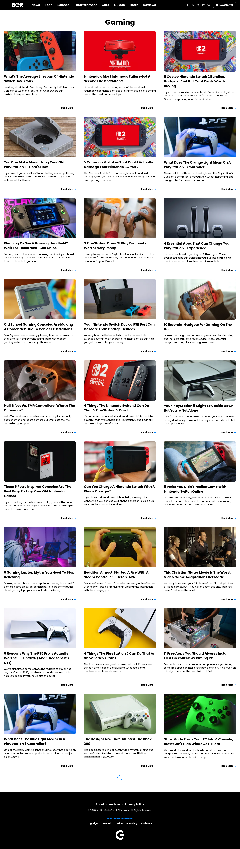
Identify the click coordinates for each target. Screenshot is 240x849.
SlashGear (146, 823)
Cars (105, 5)
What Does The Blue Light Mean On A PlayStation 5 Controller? (34, 741)
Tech (48, 5)
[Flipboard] (203, 5)
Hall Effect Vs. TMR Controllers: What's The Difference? (39, 407)
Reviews (149, 5)
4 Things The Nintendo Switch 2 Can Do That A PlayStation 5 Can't (116, 407)
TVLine (119, 823)
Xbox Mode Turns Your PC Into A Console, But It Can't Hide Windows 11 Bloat (198, 741)
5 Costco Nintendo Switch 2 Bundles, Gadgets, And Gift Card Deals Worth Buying (194, 81)
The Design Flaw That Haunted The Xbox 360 (118, 741)
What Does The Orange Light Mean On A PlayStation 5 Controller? (197, 164)
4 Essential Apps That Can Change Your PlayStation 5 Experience (197, 245)
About (100, 804)
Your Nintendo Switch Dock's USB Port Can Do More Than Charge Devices (119, 326)
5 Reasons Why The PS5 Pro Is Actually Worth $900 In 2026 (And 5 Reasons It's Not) (36, 658)
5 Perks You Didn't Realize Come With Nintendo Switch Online (195, 489)
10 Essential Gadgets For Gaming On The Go (198, 326)
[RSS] (209, 5)
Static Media (103, 810)
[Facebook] (187, 5)
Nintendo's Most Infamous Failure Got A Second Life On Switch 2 (117, 78)
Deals (134, 5)
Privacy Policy (134, 804)
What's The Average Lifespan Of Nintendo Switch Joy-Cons (39, 78)
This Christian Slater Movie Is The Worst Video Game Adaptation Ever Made (197, 574)
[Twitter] (193, 5)
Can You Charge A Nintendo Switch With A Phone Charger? (119, 488)
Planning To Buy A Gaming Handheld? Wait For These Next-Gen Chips (36, 245)
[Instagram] (198, 5)
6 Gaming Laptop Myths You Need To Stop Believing (39, 574)
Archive (114, 804)
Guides (119, 5)
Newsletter (224, 5)
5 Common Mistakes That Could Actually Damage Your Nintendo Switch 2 (118, 164)
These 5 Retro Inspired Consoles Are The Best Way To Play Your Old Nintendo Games (37, 491)
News (36, 5)
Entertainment (85, 5)
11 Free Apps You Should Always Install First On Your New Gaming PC (196, 655)
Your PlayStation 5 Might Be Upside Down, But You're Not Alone (199, 408)
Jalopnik (107, 823)
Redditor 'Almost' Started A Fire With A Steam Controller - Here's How (116, 574)
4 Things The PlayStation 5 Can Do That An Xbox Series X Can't (120, 655)
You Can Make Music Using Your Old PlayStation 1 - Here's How (34, 164)
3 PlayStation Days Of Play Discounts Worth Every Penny (115, 245)
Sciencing (131, 823)
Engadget (93, 823)
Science (64, 5)
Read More (67, 108)
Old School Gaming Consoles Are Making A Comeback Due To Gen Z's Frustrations (38, 326)
